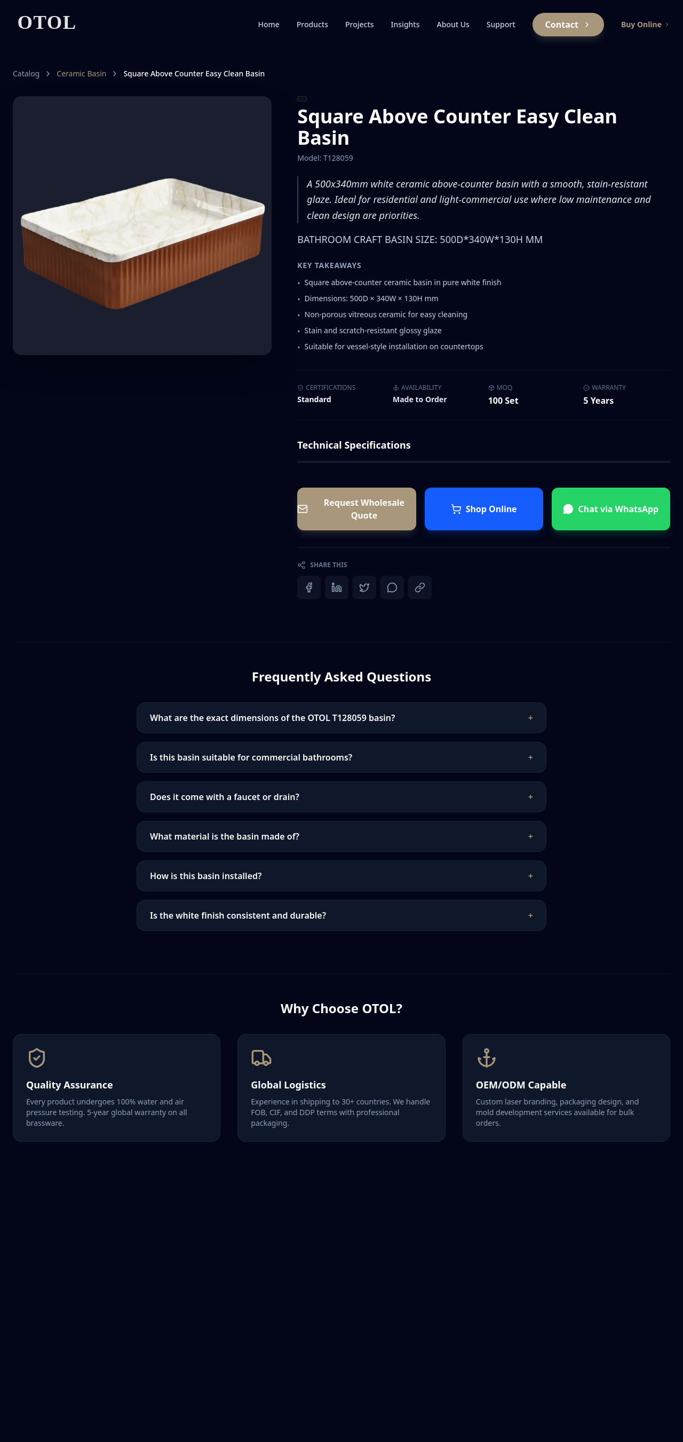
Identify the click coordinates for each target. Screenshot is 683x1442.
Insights (405, 24)
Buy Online (645, 24)
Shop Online (484, 509)
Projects (359, 24)
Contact (568, 24)
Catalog (26, 73)
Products (312, 24)
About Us (453, 24)
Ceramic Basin (81, 73)
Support (501, 24)
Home (268, 24)
